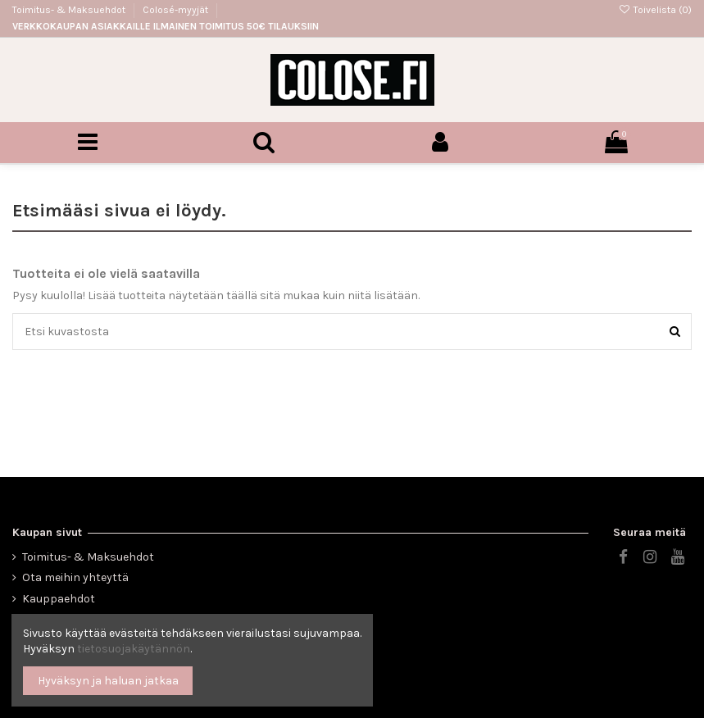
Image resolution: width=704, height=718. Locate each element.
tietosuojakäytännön (133, 649)
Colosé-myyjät (175, 10)
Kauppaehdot (58, 599)
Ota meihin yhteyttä (75, 577)
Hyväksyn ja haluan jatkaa (108, 681)
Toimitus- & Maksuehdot (70, 10)
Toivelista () (655, 10)
